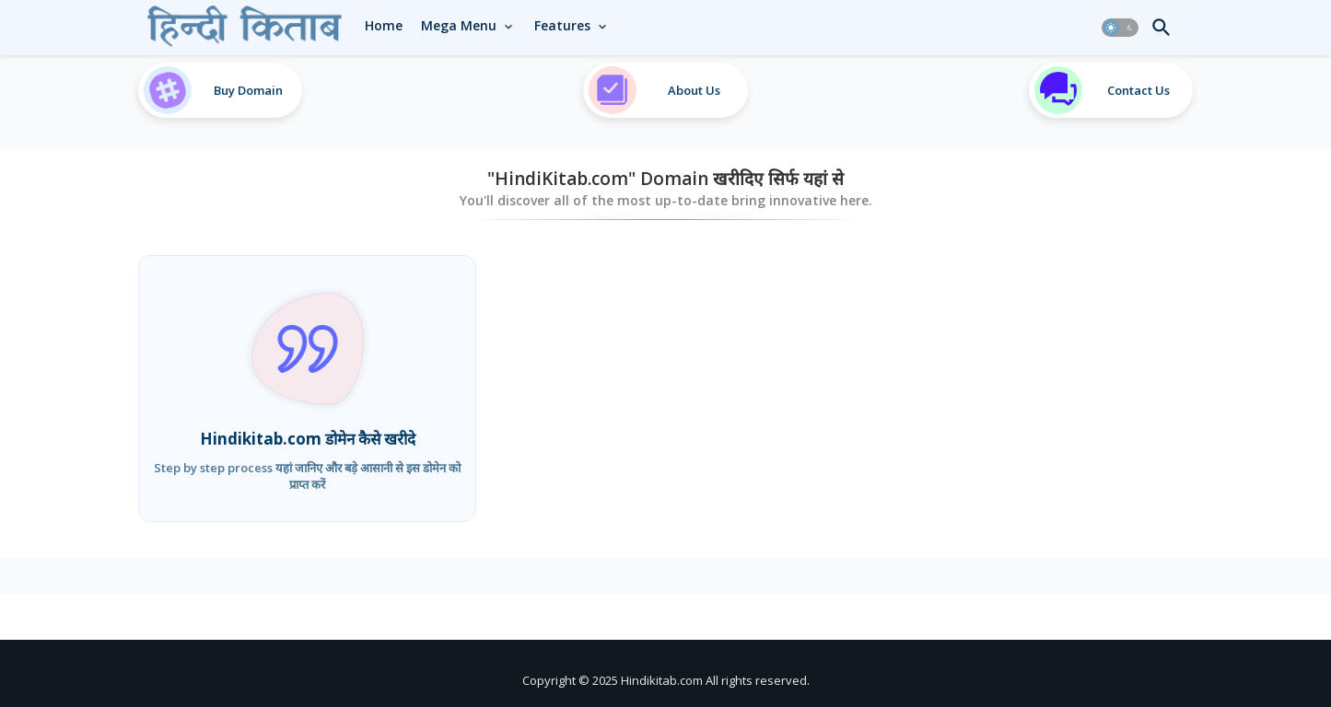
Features (562, 25)
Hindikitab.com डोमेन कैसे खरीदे (307, 438)
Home (384, 25)
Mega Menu (458, 25)
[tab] (384, 26)
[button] (1120, 27)
